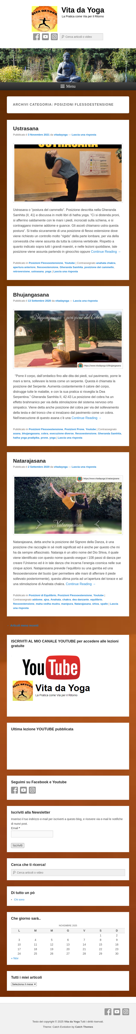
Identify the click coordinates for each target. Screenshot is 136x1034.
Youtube (70, 262)
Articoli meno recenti (23, 625)
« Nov (15, 958)
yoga (48, 271)
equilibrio (96, 599)
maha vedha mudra (48, 603)
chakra (66, 599)
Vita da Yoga (82, 10)
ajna (46, 599)
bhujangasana (31, 433)
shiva (95, 603)
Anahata (55, 599)
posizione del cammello (99, 267)
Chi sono (19, 899)
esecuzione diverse (62, 433)
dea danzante (80, 599)
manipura (67, 603)
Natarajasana (29, 461)
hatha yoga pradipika (26, 437)
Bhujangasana (31, 295)
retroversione (21, 271)
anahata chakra (105, 262)
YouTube (45, 36)
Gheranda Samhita (71, 267)
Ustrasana (26, 128)
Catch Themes (84, 1026)
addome (37, 599)
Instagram (54, 36)
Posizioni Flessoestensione (46, 262)
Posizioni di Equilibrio (42, 595)
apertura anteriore (24, 267)
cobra (44, 433)
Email (15, 828)
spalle (104, 603)
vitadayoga (61, 134)
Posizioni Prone (74, 429)
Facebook (36, 36)
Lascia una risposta (84, 134)
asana (17, 433)
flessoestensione (47, 267)
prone (44, 437)
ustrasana (37, 271)
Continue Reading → (106, 251)
